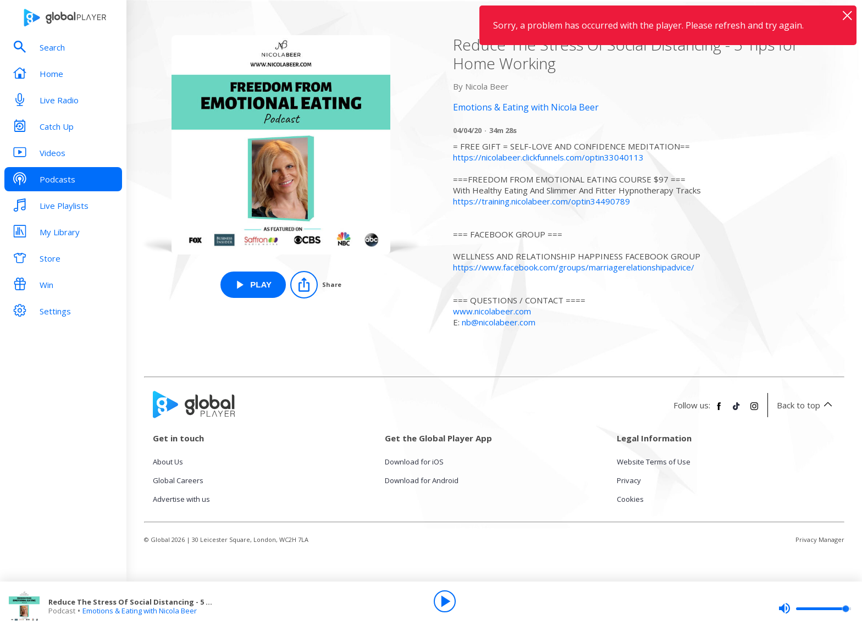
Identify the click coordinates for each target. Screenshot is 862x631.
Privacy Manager (819, 539)
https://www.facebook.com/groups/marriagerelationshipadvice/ (573, 267)
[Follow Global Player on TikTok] (736, 410)
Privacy (629, 480)
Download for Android (421, 480)
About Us (168, 462)
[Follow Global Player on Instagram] (754, 410)
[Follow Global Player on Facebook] (719, 410)
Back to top (806, 405)
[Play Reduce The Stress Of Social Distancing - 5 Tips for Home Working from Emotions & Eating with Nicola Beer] (253, 285)
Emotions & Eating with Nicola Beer (139, 611)
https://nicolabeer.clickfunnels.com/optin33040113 (548, 157)
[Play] (445, 601)
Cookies (630, 499)
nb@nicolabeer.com (498, 322)
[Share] (315, 284)
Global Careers (178, 480)
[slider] (815, 608)
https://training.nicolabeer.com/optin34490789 (541, 201)
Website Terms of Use (653, 462)
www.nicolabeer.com (492, 311)
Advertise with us (181, 499)
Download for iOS (414, 462)
